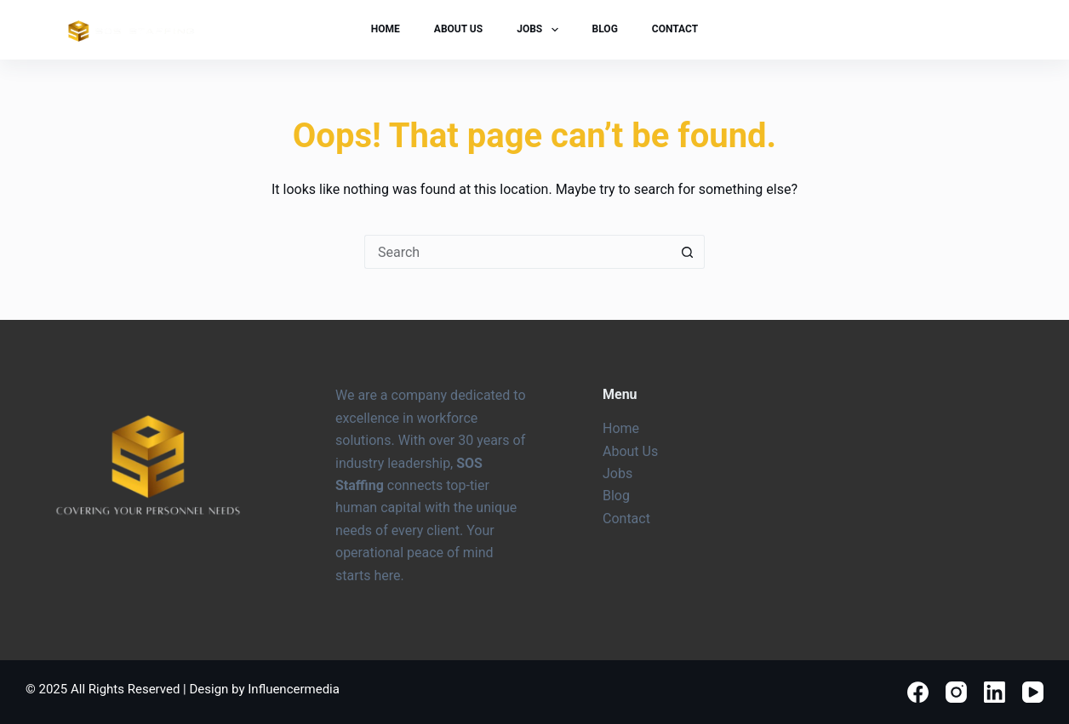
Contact (675, 29)
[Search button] (688, 252)
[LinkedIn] (994, 692)
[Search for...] (517, 252)
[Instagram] (956, 692)
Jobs (540, 30)
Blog (605, 29)
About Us (458, 29)
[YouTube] (1032, 692)
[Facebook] (918, 692)
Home (385, 29)
